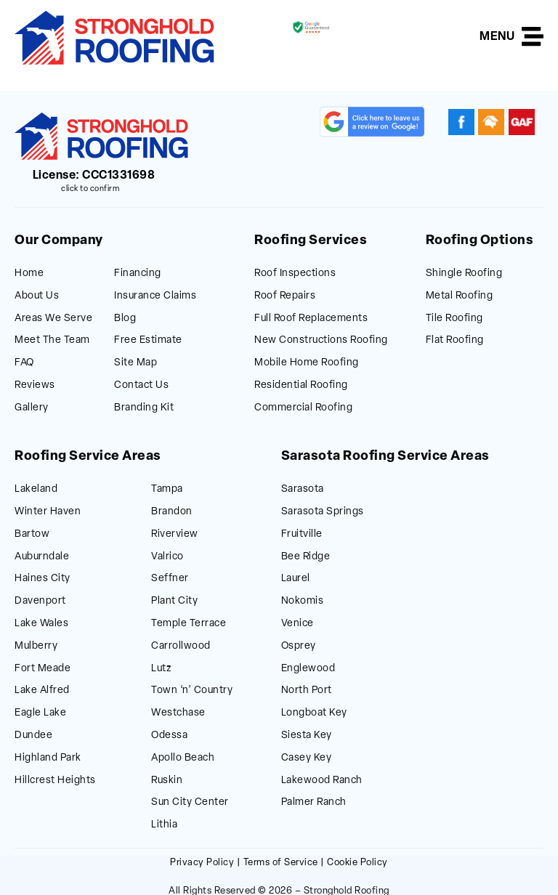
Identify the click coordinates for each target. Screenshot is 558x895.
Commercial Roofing (303, 407)
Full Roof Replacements (311, 318)
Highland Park (48, 758)
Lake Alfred (42, 690)
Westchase (178, 713)
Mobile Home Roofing (306, 362)
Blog (125, 318)
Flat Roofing (455, 340)
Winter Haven (48, 511)
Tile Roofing (454, 318)
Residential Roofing (301, 385)
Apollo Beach (182, 758)
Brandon (172, 511)
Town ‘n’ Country (191, 690)
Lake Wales (41, 623)
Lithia (164, 824)
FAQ (24, 362)
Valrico (167, 556)
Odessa (169, 735)
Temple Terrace (188, 623)
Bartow (32, 534)
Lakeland (36, 489)
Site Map (135, 362)
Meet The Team (52, 340)
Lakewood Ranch (322, 780)
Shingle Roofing (464, 273)
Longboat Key (314, 713)
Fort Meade (42, 668)
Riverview (174, 534)
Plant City (174, 601)
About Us (37, 296)
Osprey (298, 646)
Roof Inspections (295, 273)
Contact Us (141, 385)
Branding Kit (144, 407)
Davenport (40, 601)
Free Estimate (148, 340)
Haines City (42, 578)
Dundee (33, 735)
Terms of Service (280, 862)
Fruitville (302, 534)
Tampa (167, 489)
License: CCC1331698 (94, 176)
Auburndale (42, 556)
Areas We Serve (53, 318)
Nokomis (302, 601)
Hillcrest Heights (55, 780)
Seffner (170, 578)
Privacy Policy (202, 862)
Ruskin (166, 780)
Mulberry (36, 646)
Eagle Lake (40, 713)
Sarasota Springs (322, 511)
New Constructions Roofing (321, 340)
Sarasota (302, 489)
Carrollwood (181, 646)
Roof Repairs (284, 296)
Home (29, 273)
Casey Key (306, 758)
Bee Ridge (306, 556)
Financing (137, 273)
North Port (306, 690)
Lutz (161, 668)
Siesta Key (306, 735)
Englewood (308, 668)
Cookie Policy (357, 862)
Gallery (32, 407)
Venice (297, 623)
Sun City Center (190, 802)
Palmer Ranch (314, 802)
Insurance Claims (155, 296)
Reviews (35, 385)
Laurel (295, 578)
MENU (497, 37)
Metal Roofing (459, 296)
